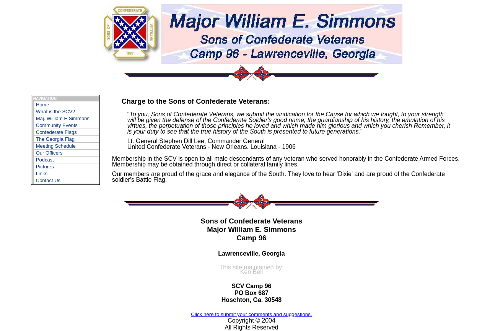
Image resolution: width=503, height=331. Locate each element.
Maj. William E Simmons (63, 118)
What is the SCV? (55, 111)
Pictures (45, 167)
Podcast (45, 160)
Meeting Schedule (56, 146)
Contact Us (48, 180)
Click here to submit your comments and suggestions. (251, 314)
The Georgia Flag (55, 139)
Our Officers (49, 153)
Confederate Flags (56, 132)
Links (41, 173)
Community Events (57, 125)
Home (42, 105)
